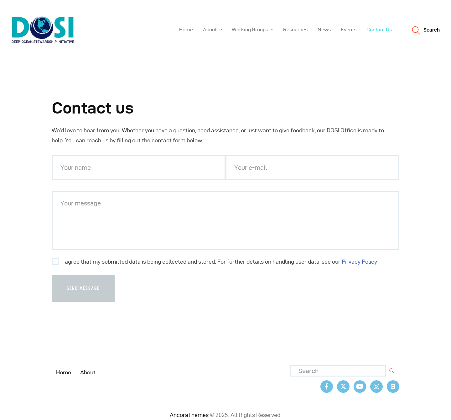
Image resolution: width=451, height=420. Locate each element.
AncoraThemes (189, 415)
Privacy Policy (359, 262)
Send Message (83, 288)
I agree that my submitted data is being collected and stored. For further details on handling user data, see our (219, 262)
